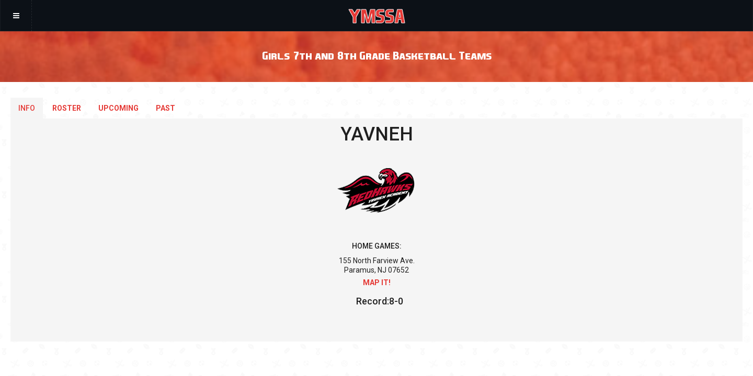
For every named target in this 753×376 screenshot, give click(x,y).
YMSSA (376, 16)
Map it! (377, 282)
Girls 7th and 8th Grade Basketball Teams (377, 55)
